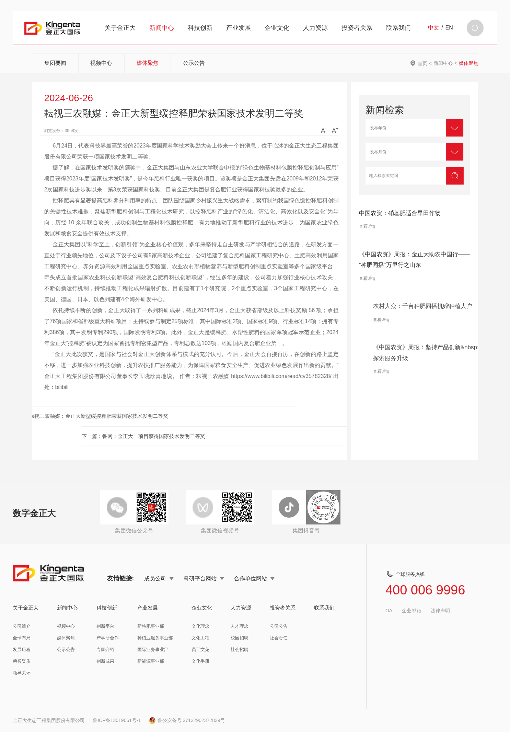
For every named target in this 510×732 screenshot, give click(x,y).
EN (449, 28)
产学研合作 (107, 637)
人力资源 (315, 27)
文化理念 (200, 626)
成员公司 (159, 578)
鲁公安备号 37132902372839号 (187, 720)
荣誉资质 (22, 661)
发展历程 (22, 649)
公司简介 (22, 626)
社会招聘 (239, 649)
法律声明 (440, 610)
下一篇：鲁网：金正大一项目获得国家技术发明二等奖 (256, 436)
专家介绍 (105, 649)
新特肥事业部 (150, 626)
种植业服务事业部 (155, 637)
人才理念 (239, 626)
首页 (422, 63)
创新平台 (105, 626)
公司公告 (279, 626)
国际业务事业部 (153, 649)
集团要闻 (55, 63)
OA (388, 610)
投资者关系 (356, 27)
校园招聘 (239, 637)
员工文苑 (200, 649)
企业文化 (277, 27)
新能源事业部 (150, 661)
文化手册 (200, 661)
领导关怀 (22, 672)
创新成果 (105, 661)
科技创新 (200, 27)
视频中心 (101, 63)
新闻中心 (161, 27)
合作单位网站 (254, 578)
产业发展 (238, 27)
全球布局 (22, 637)
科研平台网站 (204, 578)
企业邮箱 (411, 610)
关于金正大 (120, 27)
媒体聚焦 (148, 63)
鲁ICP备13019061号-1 (117, 720)
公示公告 (194, 63)
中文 (433, 28)
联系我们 (398, 27)
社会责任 (279, 637)
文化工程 (200, 637)
